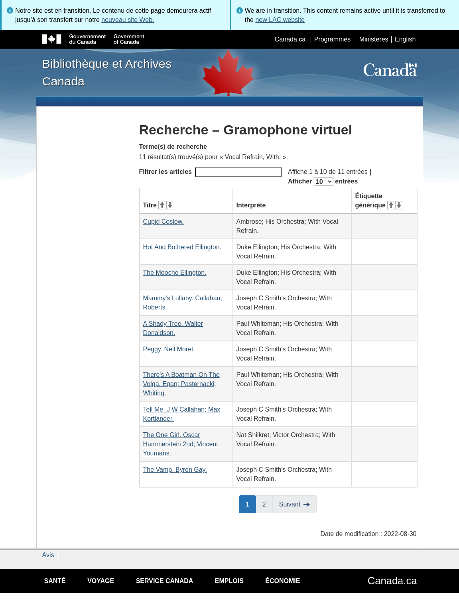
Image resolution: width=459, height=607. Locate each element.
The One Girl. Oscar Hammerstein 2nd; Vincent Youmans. (180, 444)
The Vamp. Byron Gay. (175, 469)
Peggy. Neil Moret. (169, 349)
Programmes (332, 39)
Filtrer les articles (210, 172)
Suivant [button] (289, 504)
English (405, 39)
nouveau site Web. (127, 19)
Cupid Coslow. (163, 221)
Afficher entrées (323, 181)
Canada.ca (290, 39)
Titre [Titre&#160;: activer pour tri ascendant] (158, 205)
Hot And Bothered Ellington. (182, 247)
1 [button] (251, 504)
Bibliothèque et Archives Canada (106, 72)
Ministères (373, 39)
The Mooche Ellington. (175, 272)
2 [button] (267, 504)
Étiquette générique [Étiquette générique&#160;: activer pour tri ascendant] (379, 201)
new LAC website (280, 19)
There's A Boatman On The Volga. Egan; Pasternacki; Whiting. (181, 383)
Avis (48, 555)
